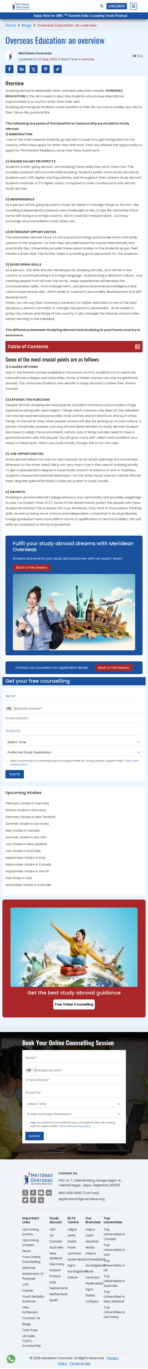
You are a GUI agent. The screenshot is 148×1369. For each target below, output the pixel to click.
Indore (72, 1278)
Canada (55, 1242)
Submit (14, 774)
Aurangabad (77, 1272)
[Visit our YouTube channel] (41, 1194)
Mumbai (92, 1242)
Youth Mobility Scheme (33, 1299)
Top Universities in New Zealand (114, 1297)
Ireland (54, 1270)
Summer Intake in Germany (27, 824)
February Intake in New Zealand (30, 817)
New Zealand (55, 1256)
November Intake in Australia (28, 885)
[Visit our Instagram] (25, 1194)
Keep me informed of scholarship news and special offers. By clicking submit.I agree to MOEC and (74, 762)
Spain (53, 1300)
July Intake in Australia (23, 851)
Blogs (27, 25)
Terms (128, 760)
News (26, 1251)
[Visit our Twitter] (25, 1201)
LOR (25, 1285)
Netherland (58, 1294)
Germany (56, 1264)
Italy (52, 1282)
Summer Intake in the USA (25, 837)
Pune (71, 1248)
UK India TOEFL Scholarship (31, 1341)
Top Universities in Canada (114, 1235)
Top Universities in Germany (114, 1313)
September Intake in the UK (27, 871)
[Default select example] (74, 742)
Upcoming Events (30, 1232)
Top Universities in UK (114, 1266)
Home (10, 25)
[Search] (101, 6)
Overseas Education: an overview (67, 25)
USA (52, 1230)
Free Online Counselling (74, 1004)
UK (51, 1236)
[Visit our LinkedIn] (49, 1194)
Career (28, 1291)
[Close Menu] (133, 6)
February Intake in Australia (27, 803)
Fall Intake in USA (18, 878)
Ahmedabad (95, 1260)
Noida (71, 1242)
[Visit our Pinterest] (33, 1201)
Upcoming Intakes (30, 1243)
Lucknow (74, 1254)
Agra (71, 1266)
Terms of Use (79, 1364)
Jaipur (72, 1230)
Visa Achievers (30, 1310)
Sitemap (29, 1268)
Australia (56, 1248)
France (55, 1276)
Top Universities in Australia (114, 1281)
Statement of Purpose (33, 1276)
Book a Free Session (31, 567)
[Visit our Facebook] (33, 1194)
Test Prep (30, 1330)
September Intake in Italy (25, 858)
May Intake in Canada (22, 831)
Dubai (90, 1296)
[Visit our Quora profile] (41, 1201)
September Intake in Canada (28, 865)
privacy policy (19, 764)
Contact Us (31, 1318)
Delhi (71, 1236)
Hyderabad (76, 1260)
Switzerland (58, 1288)
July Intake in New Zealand (26, 844)
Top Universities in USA (114, 1250)
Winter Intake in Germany (25, 810)
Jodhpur (92, 1302)
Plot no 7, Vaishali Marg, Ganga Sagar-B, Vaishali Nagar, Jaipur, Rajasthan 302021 (89, 1183)
